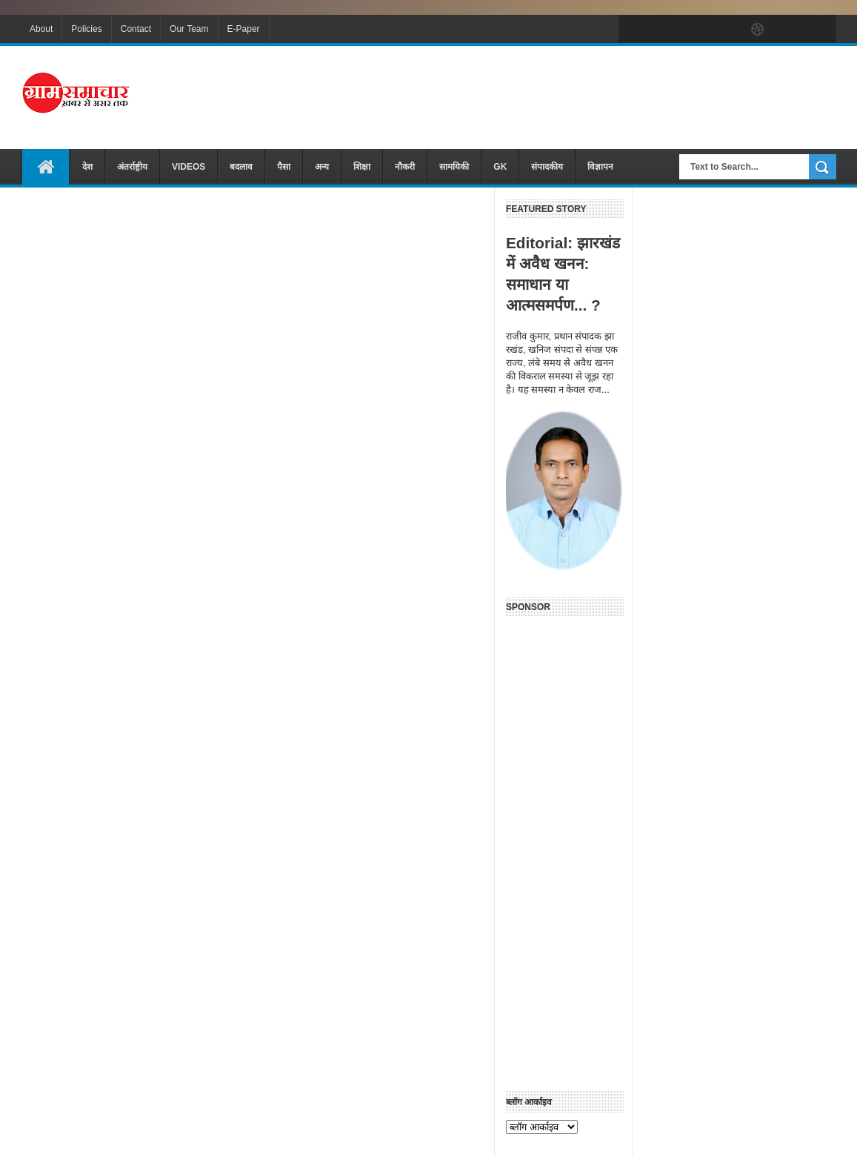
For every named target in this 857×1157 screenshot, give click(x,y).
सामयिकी (454, 167)
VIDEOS (188, 167)
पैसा (283, 167)
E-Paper (243, 29)
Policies (86, 29)
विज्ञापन (600, 167)
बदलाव (241, 167)
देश (87, 167)
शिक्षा (361, 167)
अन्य (322, 167)
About (41, 29)
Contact (136, 29)
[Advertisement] (566, 95)
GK (500, 167)
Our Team (189, 29)
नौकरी (405, 167)
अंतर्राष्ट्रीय (132, 167)
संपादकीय (547, 167)
